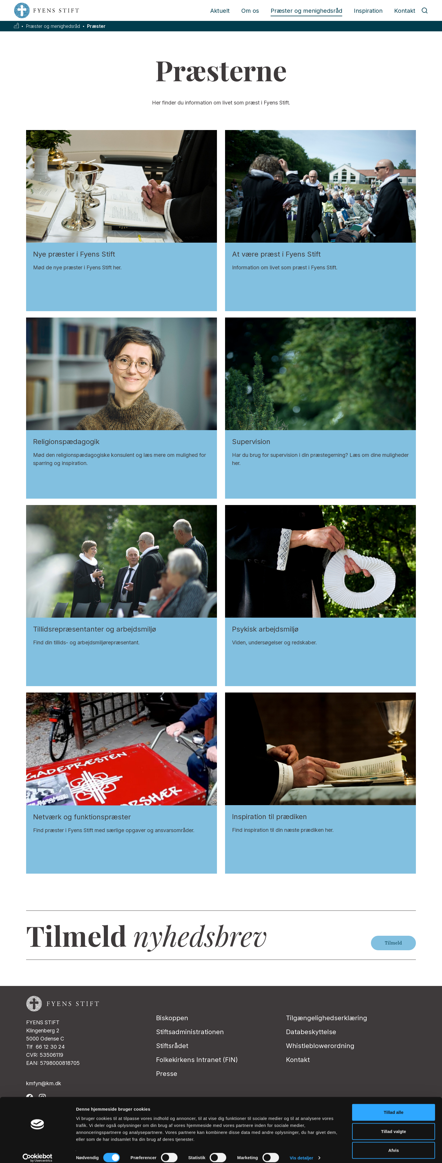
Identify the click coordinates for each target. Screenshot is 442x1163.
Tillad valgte (393, 1125)
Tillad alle (393, 1106)
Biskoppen (172, 1017)
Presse (166, 1073)
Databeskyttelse (311, 1031)
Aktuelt (220, 10)
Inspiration (368, 10)
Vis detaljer (301, 1151)
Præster (96, 26)
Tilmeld (393, 943)
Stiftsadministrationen (190, 1031)
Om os (250, 10)
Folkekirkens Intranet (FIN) (197, 1059)
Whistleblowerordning (320, 1045)
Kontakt (404, 10)
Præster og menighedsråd (306, 10)
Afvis (393, 1144)
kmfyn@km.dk (43, 1083)
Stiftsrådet (172, 1045)
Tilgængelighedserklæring (326, 1017)
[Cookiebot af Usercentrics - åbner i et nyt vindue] (37, 1151)
